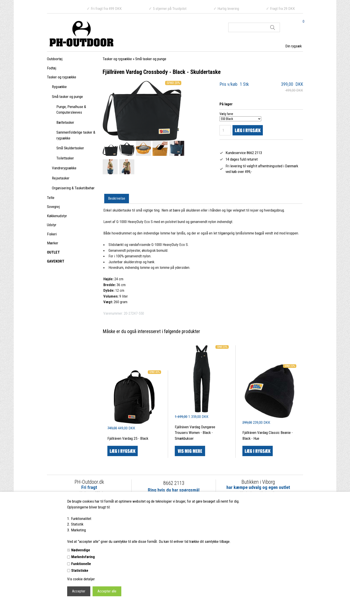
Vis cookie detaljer (81, 579)
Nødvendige (80, 550)
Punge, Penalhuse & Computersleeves (71, 109)
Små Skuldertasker (70, 148)
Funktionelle (81, 563)
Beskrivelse (116, 198)
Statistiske (79, 570)
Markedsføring (83, 556)
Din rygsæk (293, 46)
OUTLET (53, 252)
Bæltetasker (65, 122)
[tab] (116, 199)
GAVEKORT (55, 261)
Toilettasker (65, 158)
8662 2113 (173, 483)
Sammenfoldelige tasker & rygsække (75, 135)
